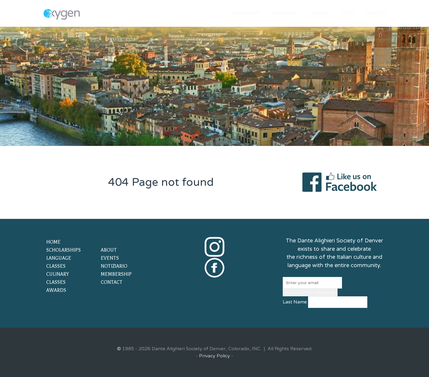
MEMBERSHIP (116, 274)
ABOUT (109, 250)
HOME (53, 242)
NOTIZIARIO (114, 266)
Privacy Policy (214, 356)
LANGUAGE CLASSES (58, 262)
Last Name (295, 302)
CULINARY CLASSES (57, 278)
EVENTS (110, 258)
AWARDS (56, 290)
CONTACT (111, 282)
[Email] (312, 283)
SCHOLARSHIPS (63, 250)
